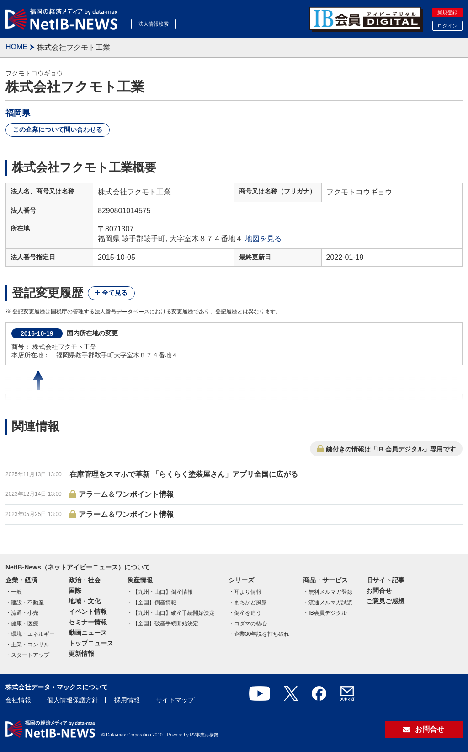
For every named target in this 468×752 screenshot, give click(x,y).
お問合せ (379, 590)
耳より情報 (247, 592)
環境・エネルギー (33, 634)
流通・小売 (24, 613)
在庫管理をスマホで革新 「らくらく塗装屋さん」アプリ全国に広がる (183, 474)
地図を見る (263, 238)
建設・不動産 (27, 602)
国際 (75, 590)
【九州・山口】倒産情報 (163, 592)
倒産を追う (247, 613)
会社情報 (18, 700)
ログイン (447, 25)
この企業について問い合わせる (57, 129)
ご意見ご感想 (385, 601)
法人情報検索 (153, 24)
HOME (16, 47)
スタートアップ (30, 655)
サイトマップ (175, 700)
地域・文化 (85, 601)
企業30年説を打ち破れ (261, 634)
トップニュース (91, 643)
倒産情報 (140, 580)
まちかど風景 (250, 602)
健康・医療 (24, 623)
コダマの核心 (250, 623)
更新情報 (81, 653)
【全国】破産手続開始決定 (165, 623)
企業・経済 (21, 580)
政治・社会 (85, 580)
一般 (16, 592)
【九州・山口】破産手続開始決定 (174, 613)
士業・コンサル (30, 644)
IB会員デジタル (327, 613)
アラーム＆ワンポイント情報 (126, 494)
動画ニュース (88, 632)
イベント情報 (88, 611)
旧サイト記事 (385, 580)
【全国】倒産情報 (154, 602)
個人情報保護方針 (72, 700)
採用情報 (127, 700)
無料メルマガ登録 (330, 592)
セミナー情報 (88, 622)
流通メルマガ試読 (330, 602)
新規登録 (447, 12)
